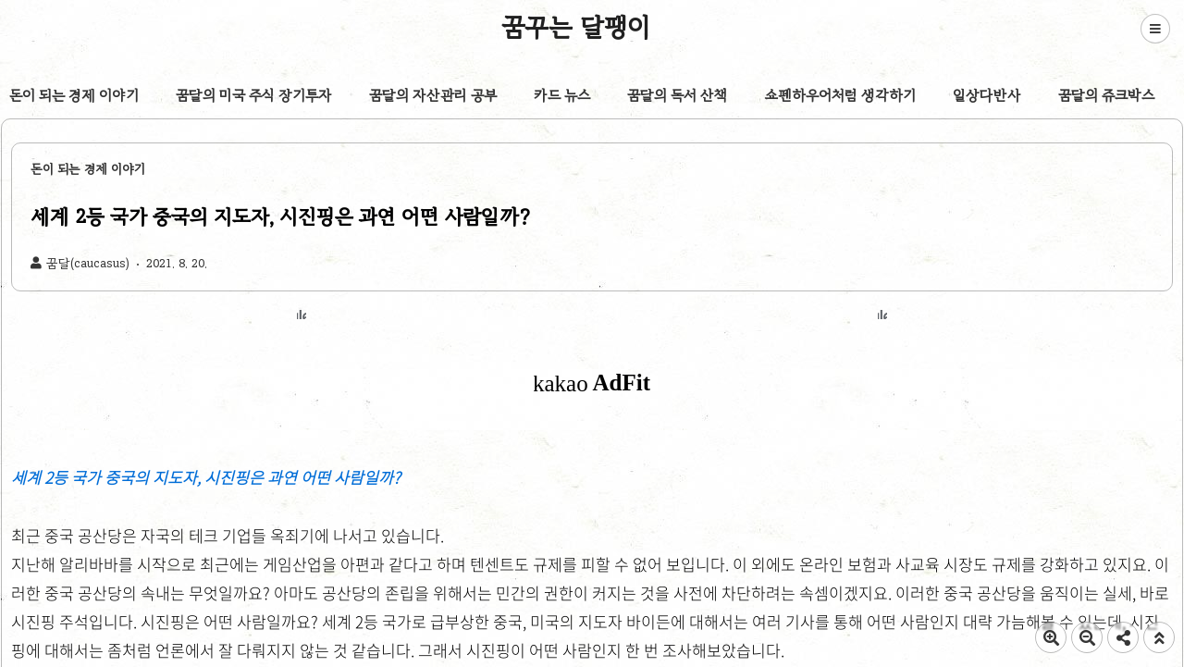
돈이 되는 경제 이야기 (74, 95)
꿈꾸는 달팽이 (576, 27)
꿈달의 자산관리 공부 (433, 95)
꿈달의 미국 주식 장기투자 (254, 95)
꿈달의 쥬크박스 (1106, 95)
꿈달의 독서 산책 (677, 95)
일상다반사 (987, 95)
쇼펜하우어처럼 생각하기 (840, 95)
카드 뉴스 (562, 95)
